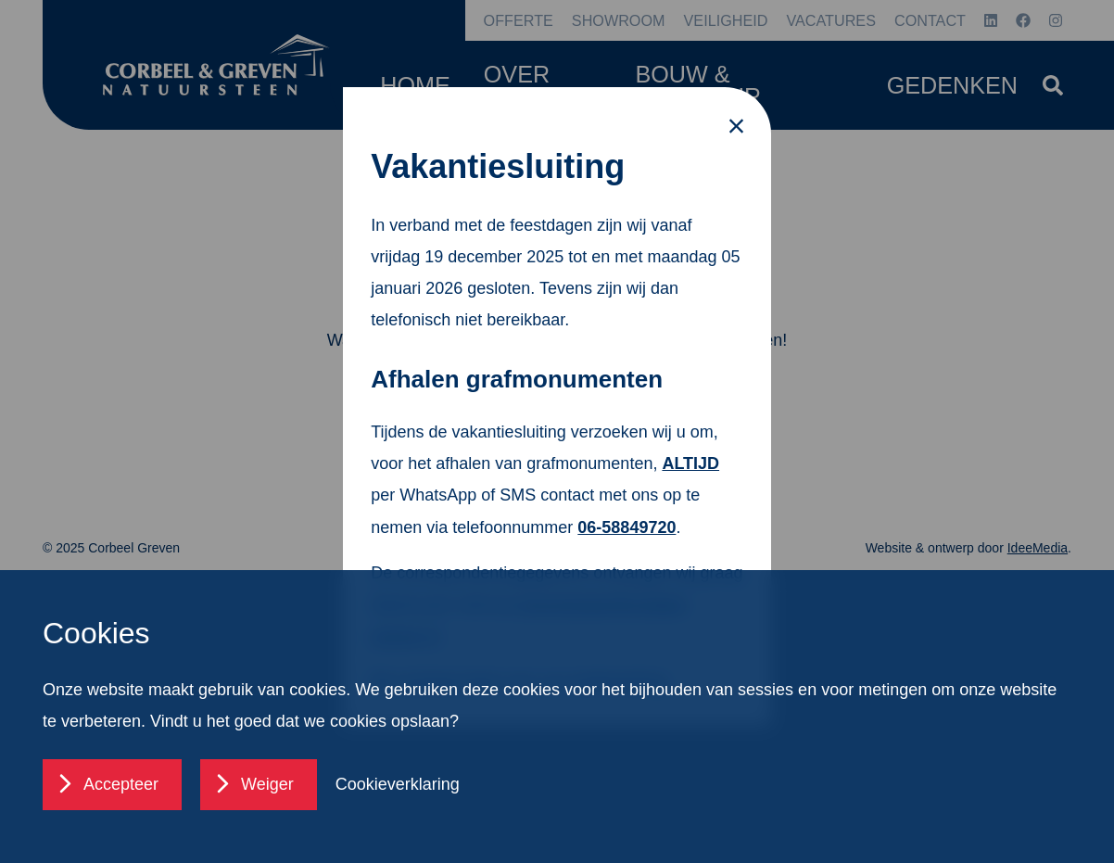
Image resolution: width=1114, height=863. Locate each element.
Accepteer (120, 784)
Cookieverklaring (397, 784)
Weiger (267, 784)
